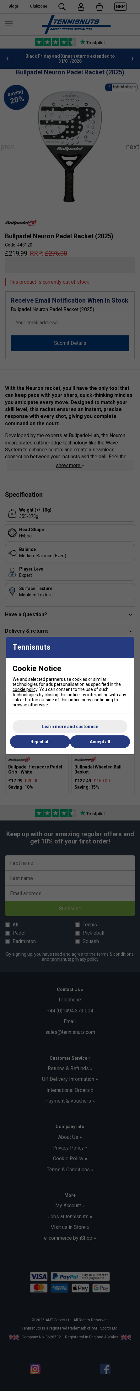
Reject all (40, 741)
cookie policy (25, 689)
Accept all (100, 741)
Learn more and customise (70, 726)
